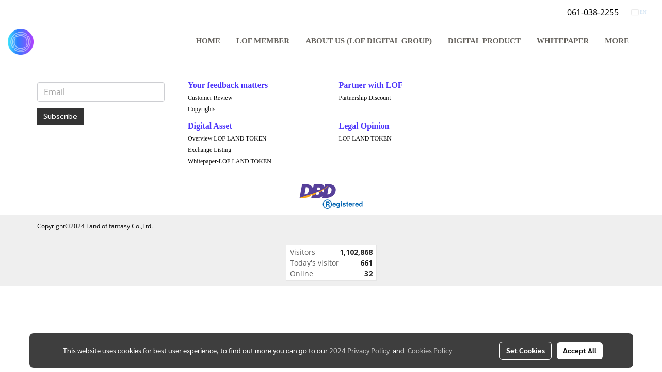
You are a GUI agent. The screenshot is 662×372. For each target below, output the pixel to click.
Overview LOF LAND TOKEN (227, 138)
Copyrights (201, 109)
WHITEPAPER (563, 41)
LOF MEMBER (262, 41)
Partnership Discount (365, 97)
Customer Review (210, 97)
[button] (646, 42)
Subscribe (60, 116)
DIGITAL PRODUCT (484, 41)
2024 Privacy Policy (359, 350)
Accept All (579, 350)
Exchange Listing (209, 149)
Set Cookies (525, 350)
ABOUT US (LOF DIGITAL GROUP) (368, 41)
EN (639, 12)
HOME (208, 41)
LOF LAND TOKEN (365, 138)
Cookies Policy (430, 350)
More (617, 41)
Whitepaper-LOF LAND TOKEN (229, 161)
